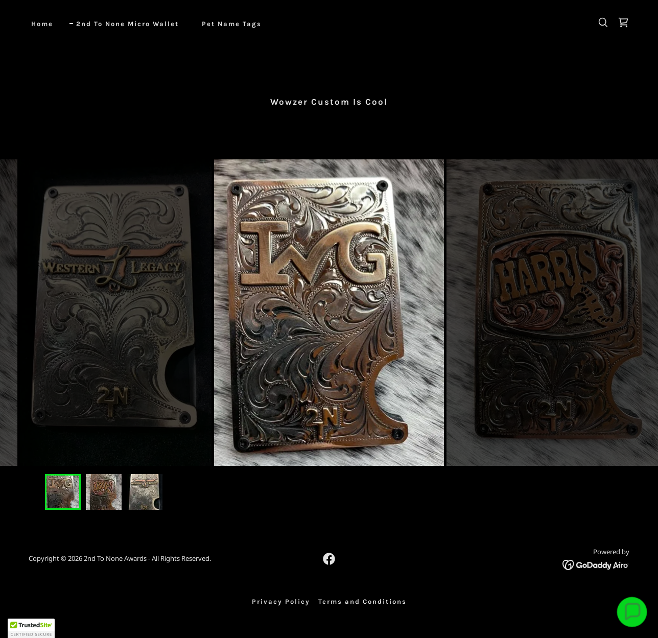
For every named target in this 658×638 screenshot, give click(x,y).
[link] (623, 22)
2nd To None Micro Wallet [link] (127, 24)
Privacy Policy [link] (281, 601)
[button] (31, 628)
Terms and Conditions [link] (362, 601)
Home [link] (42, 24)
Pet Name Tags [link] (232, 24)
